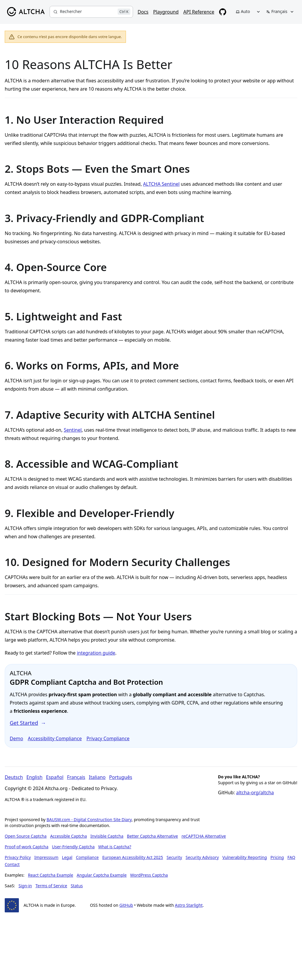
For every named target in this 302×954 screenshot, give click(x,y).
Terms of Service (51, 885)
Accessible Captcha (68, 836)
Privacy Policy (18, 857)
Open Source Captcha (26, 836)
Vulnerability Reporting (244, 857)
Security (174, 857)
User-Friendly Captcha (73, 846)
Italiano (97, 777)
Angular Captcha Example (102, 875)
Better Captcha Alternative (152, 836)
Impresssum (46, 857)
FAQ (292, 857)
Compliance (87, 857)
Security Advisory (202, 857)
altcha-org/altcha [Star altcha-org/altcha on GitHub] (255, 792)
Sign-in (25, 885)
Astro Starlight (189, 905)
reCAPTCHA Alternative (203, 836)
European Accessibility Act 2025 (132, 857)
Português (120, 777)
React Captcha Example (50, 875)
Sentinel (73, 430)
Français (76, 777)
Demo (16, 738)
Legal (67, 857)
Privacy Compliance (107, 738)
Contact (12, 864)
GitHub (126, 905)
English (34, 777)
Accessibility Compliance (55, 738)
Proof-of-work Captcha (26, 846)
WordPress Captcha (149, 875)
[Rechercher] (91, 12)
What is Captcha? (114, 846)
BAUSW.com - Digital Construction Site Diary (89, 819)
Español (54, 777)
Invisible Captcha (107, 836)
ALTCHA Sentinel (161, 184)
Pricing (277, 857)
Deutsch (14, 777)
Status (77, 885)
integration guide (96, 653)
